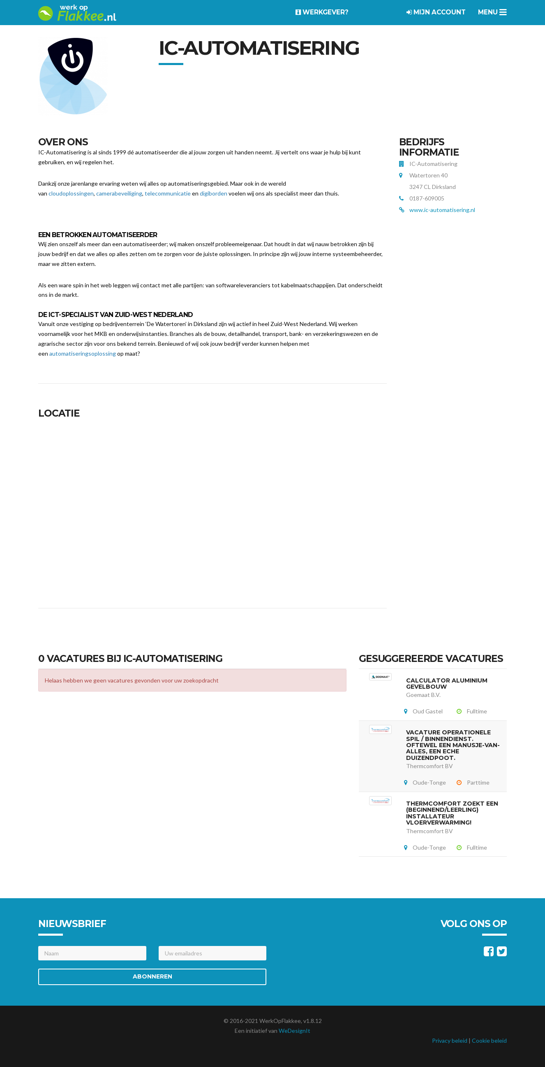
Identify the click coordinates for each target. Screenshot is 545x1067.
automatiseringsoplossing (82, 353)
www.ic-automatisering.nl (442, 209)
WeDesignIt (294, 1030)
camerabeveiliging (119, 193)
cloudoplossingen (71, 193)
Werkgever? (322, 12)
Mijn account (436, 12)
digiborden (213, 193)
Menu (492, 12)
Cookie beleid (489, 1040)
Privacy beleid (449, 1040)
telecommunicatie (168, 193)
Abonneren (152, 976)
